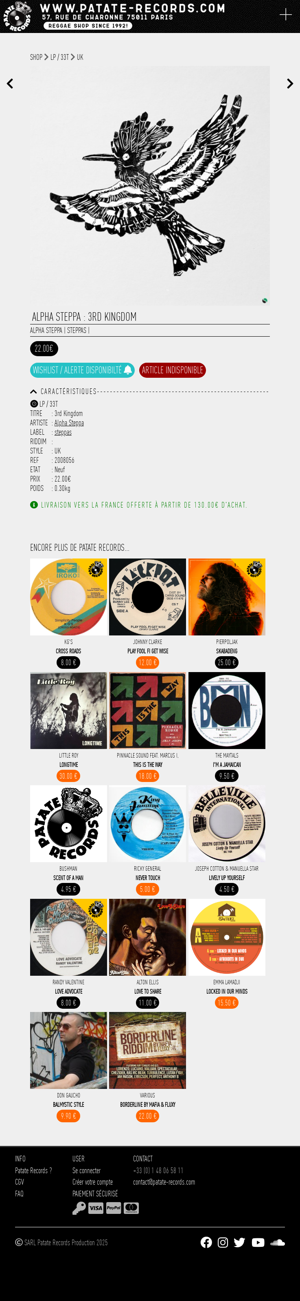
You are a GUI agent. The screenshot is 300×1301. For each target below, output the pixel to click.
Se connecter (86, 1170)
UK (80, 57)
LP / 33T (59, 57)
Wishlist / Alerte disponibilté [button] (82, 370)
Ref (34, 460)
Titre (36, 413)
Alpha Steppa (46, 330)
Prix (35, 479)
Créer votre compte (92, 1182)
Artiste (39, 422)
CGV (19, 1182)
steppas (76, 330)
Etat (35, 469)
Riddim (38, 441)
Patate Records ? (33, 1170)
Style (36, 451)
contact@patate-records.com (164, 1182)
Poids (37, 488)
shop (36, 57)
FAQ (19, 1193)
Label (37, 432)
